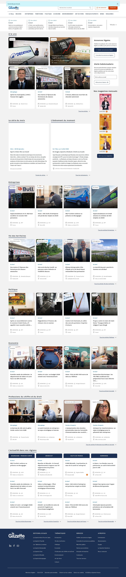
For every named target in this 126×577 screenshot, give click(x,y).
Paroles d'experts (91, 14)
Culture (57, 562)
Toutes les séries (41, 175)
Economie (56, 14)
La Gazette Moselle (38, 555)
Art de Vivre (79, 14)
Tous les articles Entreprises (107, 230)
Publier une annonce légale (104, 50)
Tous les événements (83, 175)
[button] (11, 14)
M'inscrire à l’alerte (102, 82)
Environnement (67, 14)
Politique (48, 14)
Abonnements (102, 541)
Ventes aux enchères (82, 548)
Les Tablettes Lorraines (40, 544)
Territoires (39, 14)
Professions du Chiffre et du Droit (64, 551)
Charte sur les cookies (65, 572)
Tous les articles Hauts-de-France (77, 521)
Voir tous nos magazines (105, 156)
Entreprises (29, 14)
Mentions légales (30, 572)
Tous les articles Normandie (107, 521)
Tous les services (81, 558)
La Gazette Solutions (104, 548)
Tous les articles (84, 111)
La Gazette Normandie (39, 548)
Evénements (101, 537)
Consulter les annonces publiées (85, 541)
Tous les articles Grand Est (52, 521)
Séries (102, 14)
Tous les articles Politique (108, 337)
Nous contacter (102, 551)
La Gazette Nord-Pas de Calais (41, 537)
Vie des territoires (60, 541)
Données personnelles (51, 572)
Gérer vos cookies (79, 572)
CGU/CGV (40, 572)
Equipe (100, 544)
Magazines (109, 14)
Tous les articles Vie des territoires (105, 283)
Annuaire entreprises (82, 551)
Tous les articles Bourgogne (24, 521)
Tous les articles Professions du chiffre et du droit (101, 444)
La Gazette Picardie (38, 541)
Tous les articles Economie (107, 391)
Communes (79, 555)
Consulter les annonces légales (104, 55)
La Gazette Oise (37, 551)
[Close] (117, 3)
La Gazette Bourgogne (39, 558)
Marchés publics (81, 544)
